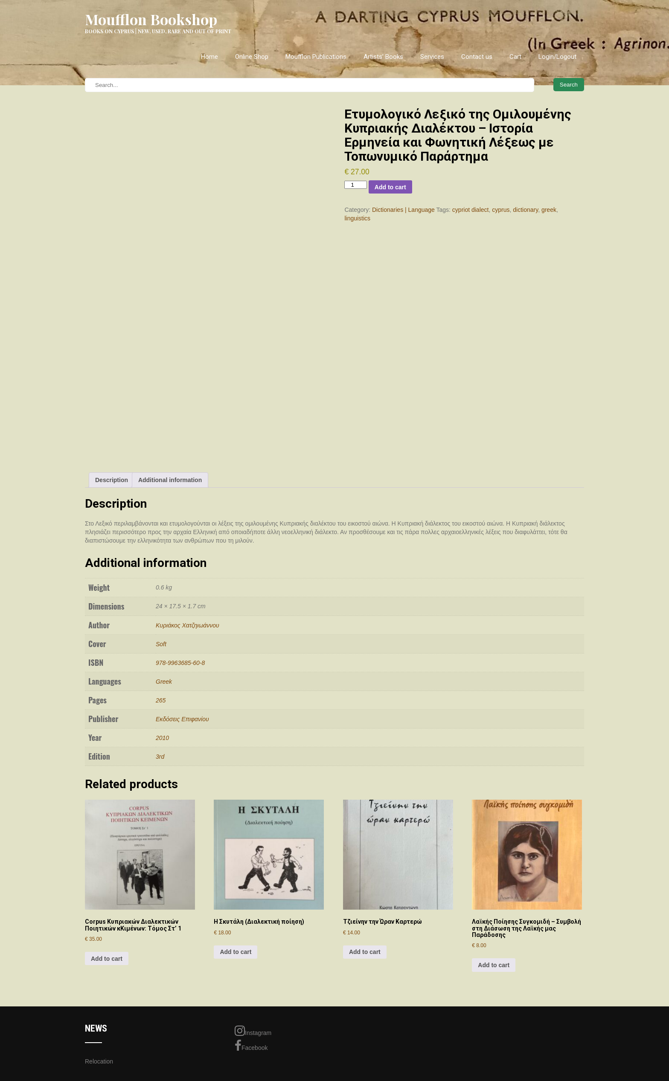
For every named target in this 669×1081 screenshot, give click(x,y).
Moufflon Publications (315, 57)
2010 (162, 737)
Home (209, 57)
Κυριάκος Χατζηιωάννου (187, 625)
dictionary (525, 209)
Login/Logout (557, 57)
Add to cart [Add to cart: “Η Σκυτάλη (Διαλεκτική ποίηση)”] (235, 951)
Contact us (476, 57)
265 (161, 700)
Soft (161, 644)
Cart (515, 57)
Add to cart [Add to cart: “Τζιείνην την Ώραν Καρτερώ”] (365, 951)
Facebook (251, 1046)
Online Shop (251, 57)
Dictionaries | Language (403, 209)
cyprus (500, 209)
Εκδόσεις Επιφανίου (182, 719)
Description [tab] (111, 480)
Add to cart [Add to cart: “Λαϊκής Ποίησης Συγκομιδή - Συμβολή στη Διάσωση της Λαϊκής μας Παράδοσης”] (493, 965)
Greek (164, 681)
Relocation (99, 1061)
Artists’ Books (383, 57)
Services (432, 57)
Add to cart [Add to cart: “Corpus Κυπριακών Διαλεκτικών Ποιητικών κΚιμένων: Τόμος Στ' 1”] (106, 958)
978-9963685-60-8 (180, 662)
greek (548, 209)
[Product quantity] (355, 185)
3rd (160, 756)
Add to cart (390, 187)
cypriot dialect (470, 209)
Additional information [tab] (170, 480)
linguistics (357, 218)
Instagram (253, 1031)
